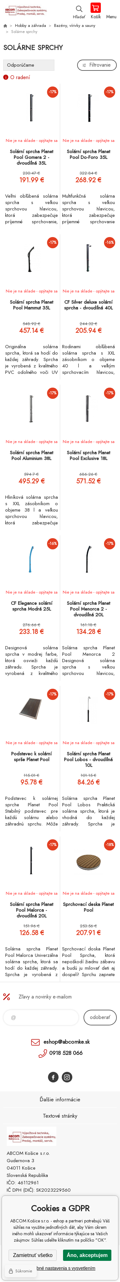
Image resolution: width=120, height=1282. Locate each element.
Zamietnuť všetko (32, 1255)
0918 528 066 (66, 1053)
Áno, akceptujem (87, 1255)
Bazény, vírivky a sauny (74, 25)
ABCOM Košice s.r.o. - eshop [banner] (25, 11)
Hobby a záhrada (30, 25)
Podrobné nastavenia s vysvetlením (60, 1268)
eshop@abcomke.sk (67, 1042)
